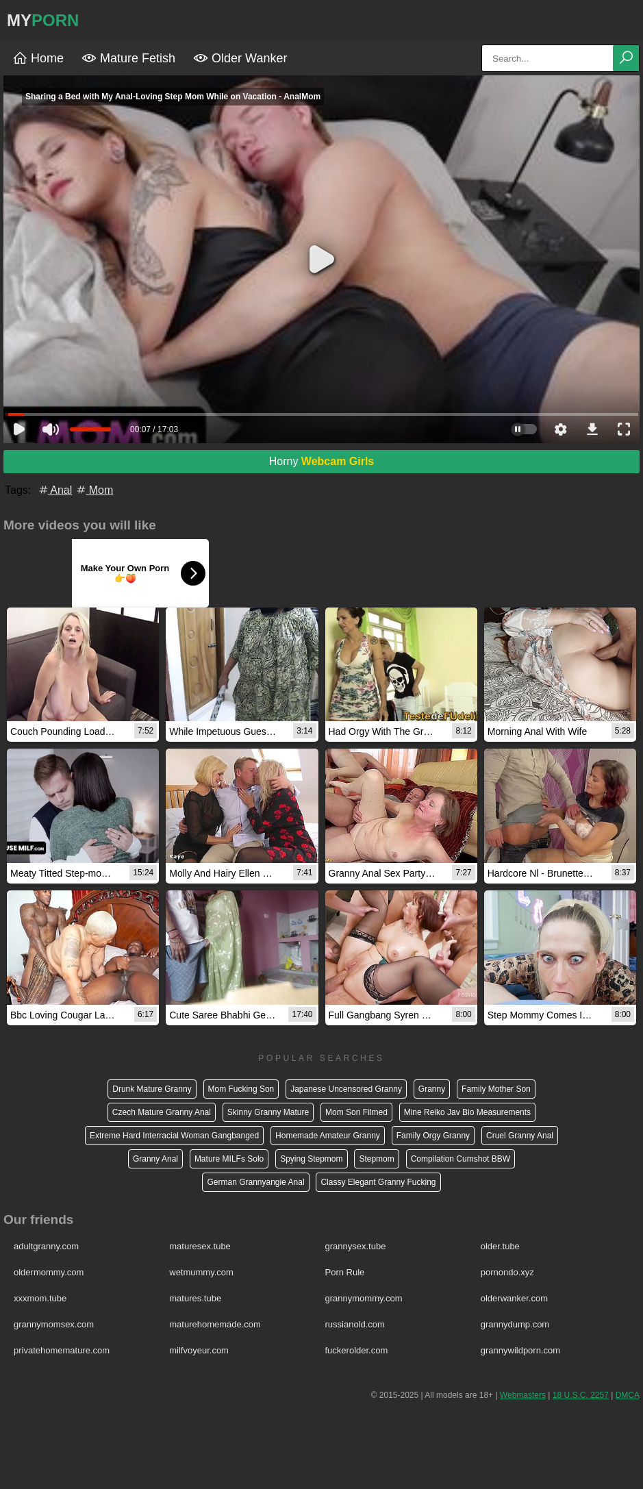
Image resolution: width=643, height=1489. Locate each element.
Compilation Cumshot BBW (460, 1159)
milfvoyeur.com (199, 1350)
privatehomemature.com (62, 1350)
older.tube (500, 1246)
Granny (431, 1089)
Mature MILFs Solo (229, 1159)
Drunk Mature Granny (151, 1089)
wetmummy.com (201, 1272)
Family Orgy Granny (433, 1135)
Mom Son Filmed (356, 1112)
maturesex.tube (200, 1246)
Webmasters (523, 1395)
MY (43, 20)
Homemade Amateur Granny (327, 1135)
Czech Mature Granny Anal (161, 1112)
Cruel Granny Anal (519, 1135)
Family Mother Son (496, 1089)
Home (38, 58)
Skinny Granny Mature (268, 1112)
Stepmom (376, 1159)
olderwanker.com (514, 1298)
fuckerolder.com (356, 1350)
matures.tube (195, 1298)
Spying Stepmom (311, 1159)
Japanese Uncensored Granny (346, 1089)
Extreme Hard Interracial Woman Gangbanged (174, 1135)
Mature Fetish (128, 58)
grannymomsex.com (54, 1324)
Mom (94, 490)
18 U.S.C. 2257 (581, 1395)
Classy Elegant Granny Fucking (378, 1182)
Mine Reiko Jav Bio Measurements (467, 1112)
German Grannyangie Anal (255, 1182)
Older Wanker (240, 58)
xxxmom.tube (40, 1298)
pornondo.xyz (507, 1272)
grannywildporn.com (520, 1350)
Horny (322, 461)
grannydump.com (515, 1324)
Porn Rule (345, 1272)
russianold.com (355, 1324)
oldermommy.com (49, 1272)
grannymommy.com (364, 1298)
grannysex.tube (355, 1246)
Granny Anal (155, 1159)
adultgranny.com (46, 1246)
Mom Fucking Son (241, 1089)
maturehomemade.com (215, 1324)
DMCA (628, 1395)
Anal (55, 490)
